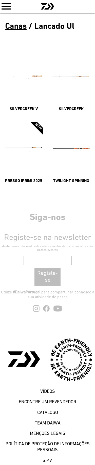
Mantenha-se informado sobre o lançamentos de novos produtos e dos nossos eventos (47, 248)
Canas (16, 27)
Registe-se (47, 276)
